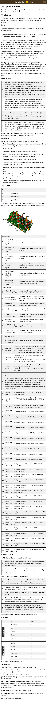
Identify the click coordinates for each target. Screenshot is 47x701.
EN (44, 2)
